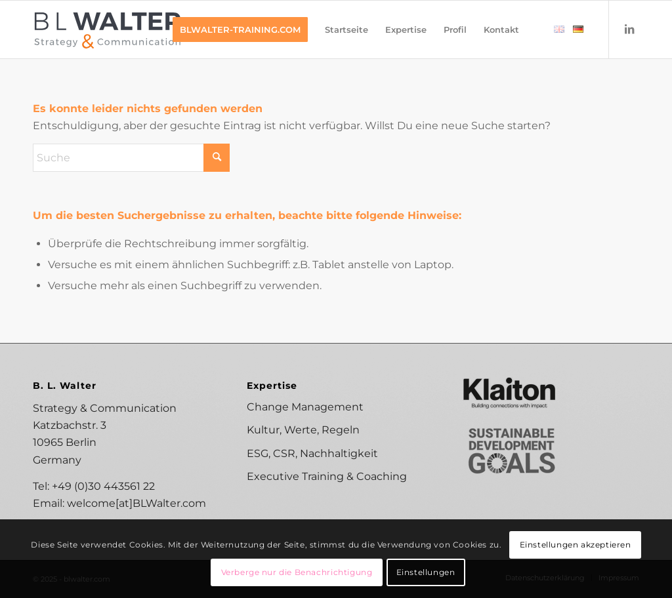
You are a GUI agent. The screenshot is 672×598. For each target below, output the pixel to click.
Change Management (305, 407)
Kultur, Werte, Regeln (303, 430)
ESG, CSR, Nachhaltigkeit (312, 453)
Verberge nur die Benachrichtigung (297, 572)
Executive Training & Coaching (327, 476)
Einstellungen (425, 572)
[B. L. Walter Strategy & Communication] (108, 29)
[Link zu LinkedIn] (629, 29)
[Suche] (131, 158)
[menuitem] (240, 29)
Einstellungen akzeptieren (575, 544)
